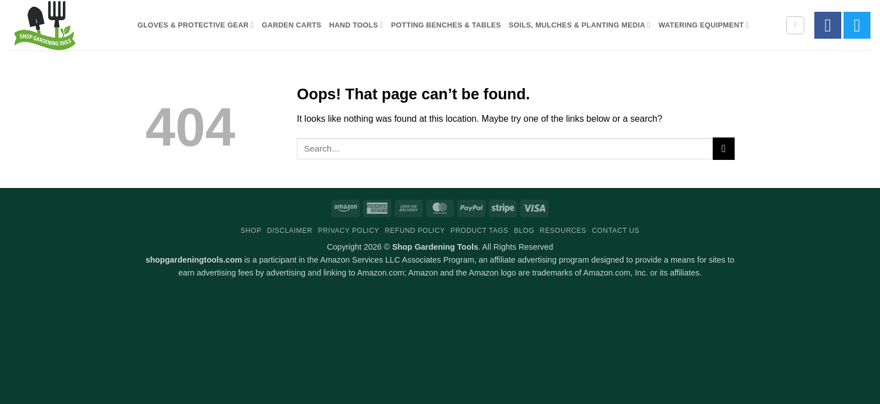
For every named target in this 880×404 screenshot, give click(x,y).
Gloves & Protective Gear (196, 25)
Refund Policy (415, 231)
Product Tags (479, 231)
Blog (524, 231)
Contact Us (616, 231)
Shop (251, 231)
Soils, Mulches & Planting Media (580, 25)
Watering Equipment (703, 25)
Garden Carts (291, 25)
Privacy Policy (348, 231)
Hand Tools (356, 25)
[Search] (795, 25)
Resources (563, 231)
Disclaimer (290, 231)
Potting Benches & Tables (446, 25)
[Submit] (724, 148)
